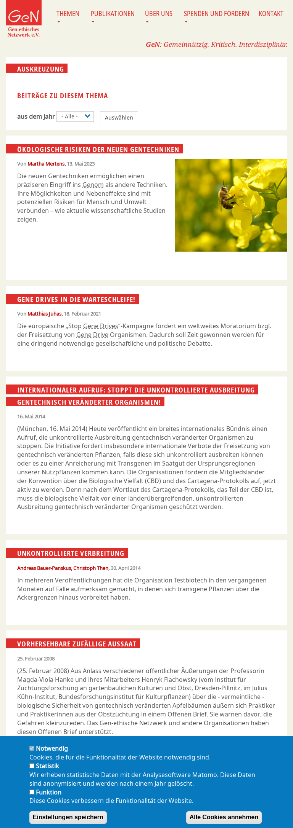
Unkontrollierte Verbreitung (70, 553)
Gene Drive (92, 334)
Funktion (48, 799)
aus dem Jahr (36, 116)
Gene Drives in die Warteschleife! (76, 299)
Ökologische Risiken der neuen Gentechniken (98, 148)
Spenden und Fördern (216, 15)
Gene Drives (100, 326)
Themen (67, 15)
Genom (93, 184)
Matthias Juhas (44, 313)
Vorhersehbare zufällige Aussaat (77, 643)
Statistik (47, 773)
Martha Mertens (45, 163)
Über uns (158, 15)
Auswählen (119, 117)
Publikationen (113, 15)
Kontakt (271, 13)
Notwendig (52, 756)
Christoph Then (90, 568)
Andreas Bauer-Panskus (44, 568)
